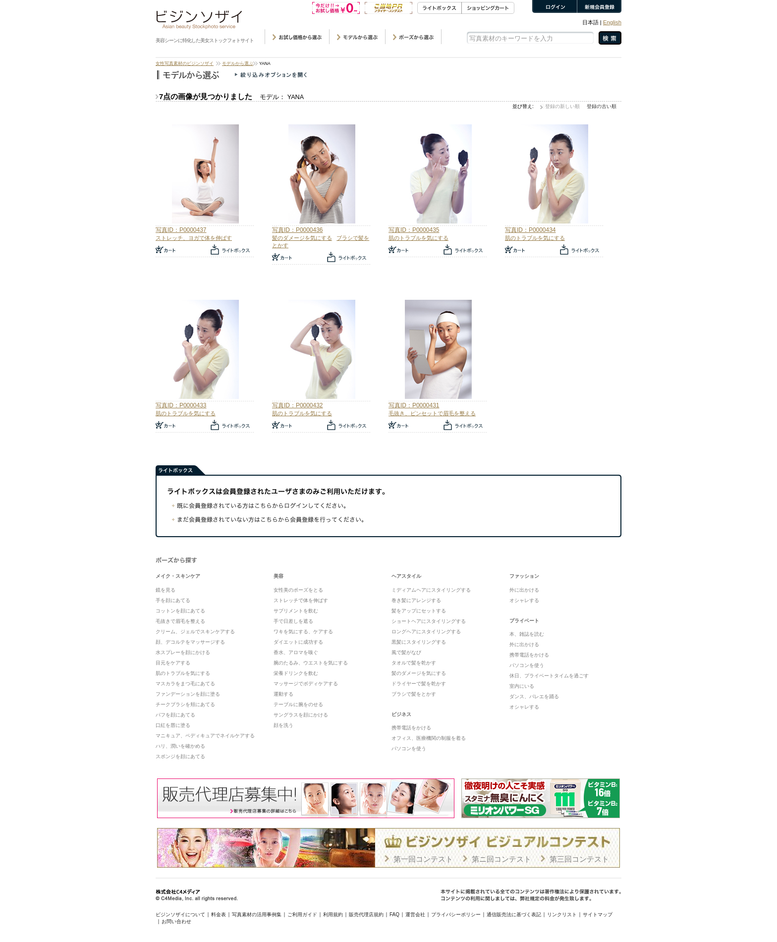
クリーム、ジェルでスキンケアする (195, 631)
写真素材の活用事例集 (256, 914)
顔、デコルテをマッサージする (190, 642)
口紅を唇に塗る (173, 725)
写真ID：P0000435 (413, 229)
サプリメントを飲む (296, 610)
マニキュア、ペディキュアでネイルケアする (205, 735)
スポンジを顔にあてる (180, 756)
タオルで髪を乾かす (413, 662)
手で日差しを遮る (293, 621)
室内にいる (521, 686)
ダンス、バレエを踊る (534, 696)
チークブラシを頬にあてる (185, 704)
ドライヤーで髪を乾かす (418, 683)
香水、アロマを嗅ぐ (296, 652)
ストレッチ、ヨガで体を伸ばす (194, 238)
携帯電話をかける (411, 727)
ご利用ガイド (302, 914)
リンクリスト (562, 914)
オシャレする (524, 600)
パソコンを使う (408, 748)
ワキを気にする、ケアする (303, 631)
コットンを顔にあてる (180, 610)
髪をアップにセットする (418, 610)
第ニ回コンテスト (501, 859)
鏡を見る (165, 590)
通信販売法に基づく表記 (514, 914)
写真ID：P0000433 (181, 405)
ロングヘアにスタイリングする (426, 631)
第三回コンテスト (579, 859)
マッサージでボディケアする (306, 683)
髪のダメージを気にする (302, 238)
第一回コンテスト (423, 859)
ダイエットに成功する (298, 642)
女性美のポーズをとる (298, 590)
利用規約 (333, 914)
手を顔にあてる (173, 600)
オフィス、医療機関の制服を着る (428, 738)
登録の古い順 (601, 106)
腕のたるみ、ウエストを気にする (311, 662)
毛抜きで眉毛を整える (180, 621)
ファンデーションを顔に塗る (188, 694)
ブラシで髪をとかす (413, 694)
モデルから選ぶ (237, 63)
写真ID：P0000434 (530, 229)
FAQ (394, 914)
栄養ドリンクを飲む (296, 673)
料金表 (218, 914)
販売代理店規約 (366, 914)
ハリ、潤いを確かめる (180, 746)
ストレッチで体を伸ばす (301, 600)
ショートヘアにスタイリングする (428, 621)
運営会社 (415, 914)
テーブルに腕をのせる (298, 704)
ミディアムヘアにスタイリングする (431, 590)
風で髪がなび (406, 652)
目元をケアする (173, 662)
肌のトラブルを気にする (418, 238)
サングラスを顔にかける (301, 715)
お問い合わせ (176, 921)
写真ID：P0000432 (297, 405)
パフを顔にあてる (175, 715)
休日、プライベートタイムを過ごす (549, 675)
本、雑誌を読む (526, 634)
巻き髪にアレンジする (416, 600)
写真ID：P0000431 (413, 405)
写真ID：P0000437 (181, 229)
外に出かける (524, 590)
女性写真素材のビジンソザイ (185, 63)
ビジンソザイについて (180, 914)
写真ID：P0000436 (297, 229)
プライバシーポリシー (456, 914)
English (612, 22)
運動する (283, 694)
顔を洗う (283, 725)
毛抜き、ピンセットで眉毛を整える (432, 413)
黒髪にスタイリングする (418, 642)
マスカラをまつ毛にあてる (185, 683)
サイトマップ (597, 914)
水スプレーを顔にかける (183, 652)
